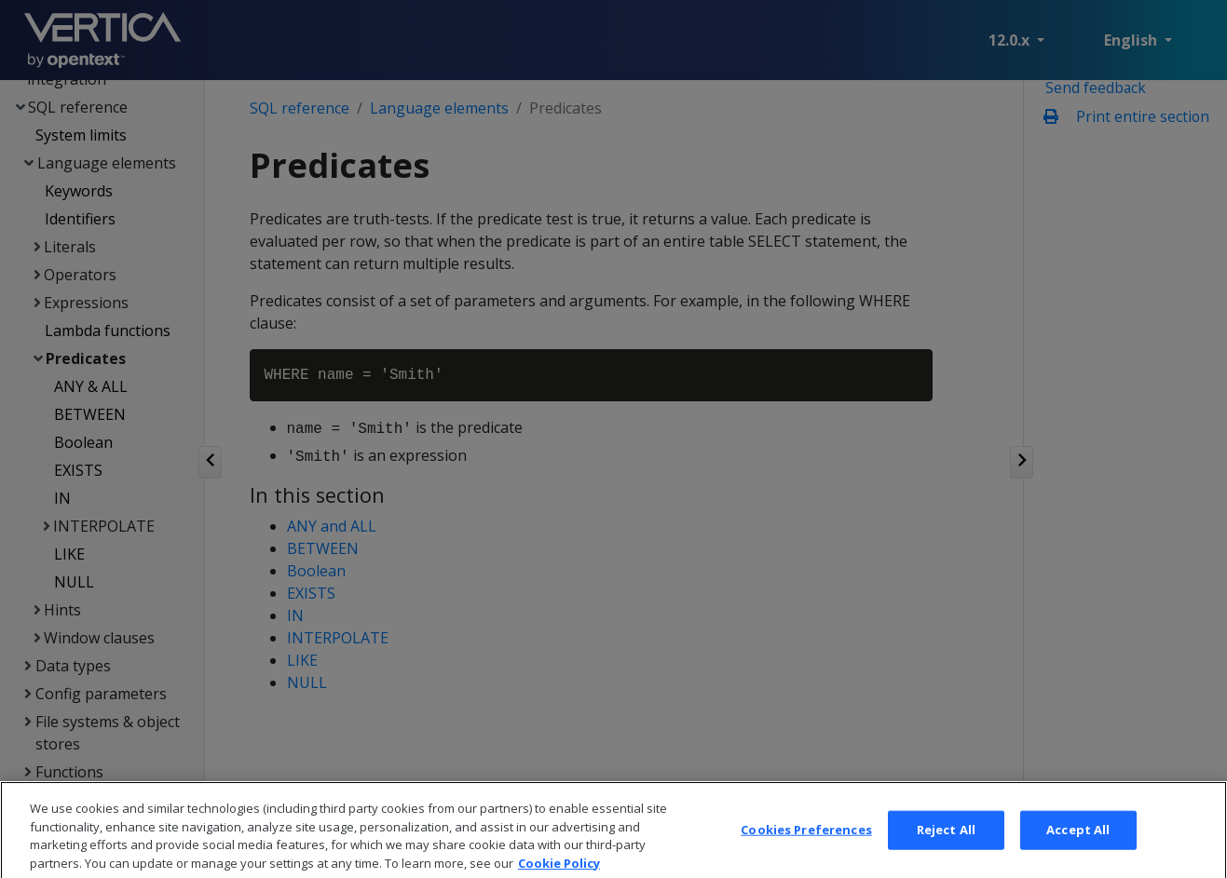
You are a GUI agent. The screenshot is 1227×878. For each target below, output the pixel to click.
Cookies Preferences (806, 850)
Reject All (946, 850)
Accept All (1078, 850)
